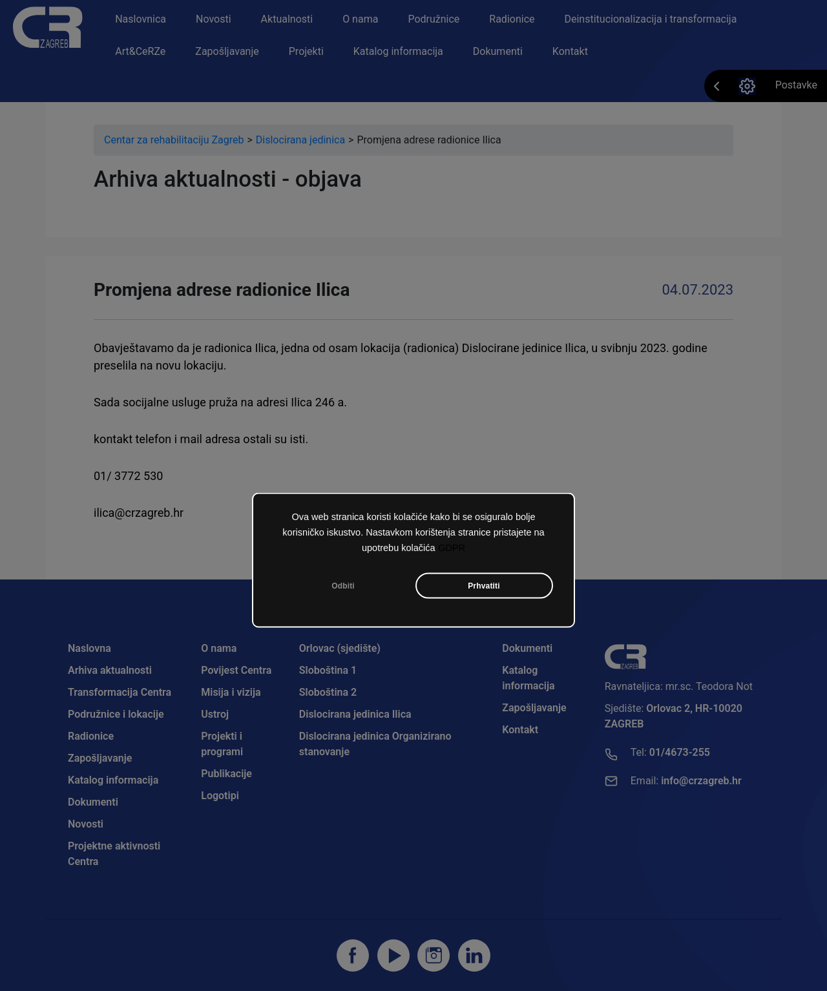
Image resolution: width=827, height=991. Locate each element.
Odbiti (343, 588)
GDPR (451, 550)
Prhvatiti (484, 588)
